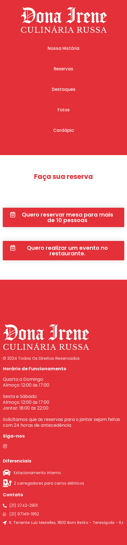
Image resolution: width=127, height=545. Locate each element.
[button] (63, 48)
